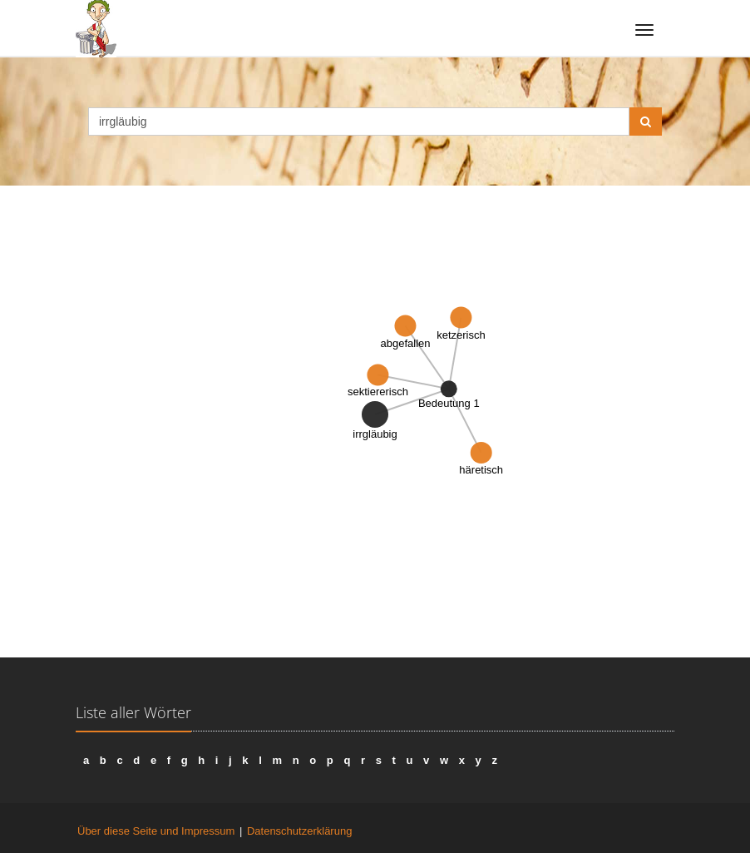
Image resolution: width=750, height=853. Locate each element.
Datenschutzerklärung (299, 831)
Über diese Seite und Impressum (155, 831)
